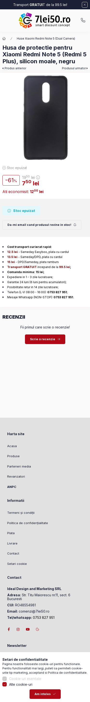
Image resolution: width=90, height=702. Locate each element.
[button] (45, 117)
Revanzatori (16, 476)
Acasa (12, 446)
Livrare (12, 543)
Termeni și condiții (21, 513)
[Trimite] (41, 225)
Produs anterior (15, 68)
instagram (18, 629)
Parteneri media (19, 466)
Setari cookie (17, 564)
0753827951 (83, 20)
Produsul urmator (74, 68)
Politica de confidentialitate (67, 690)
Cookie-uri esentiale (25, 696)
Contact (13, 553)
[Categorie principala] (4, 38)
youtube (28, 629)
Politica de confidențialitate (27, 523)
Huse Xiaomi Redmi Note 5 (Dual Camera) (46, 38)
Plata (11, 533)
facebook (8, 629)
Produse (13, 456)
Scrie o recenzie (42, 339)
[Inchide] (85, 5)
